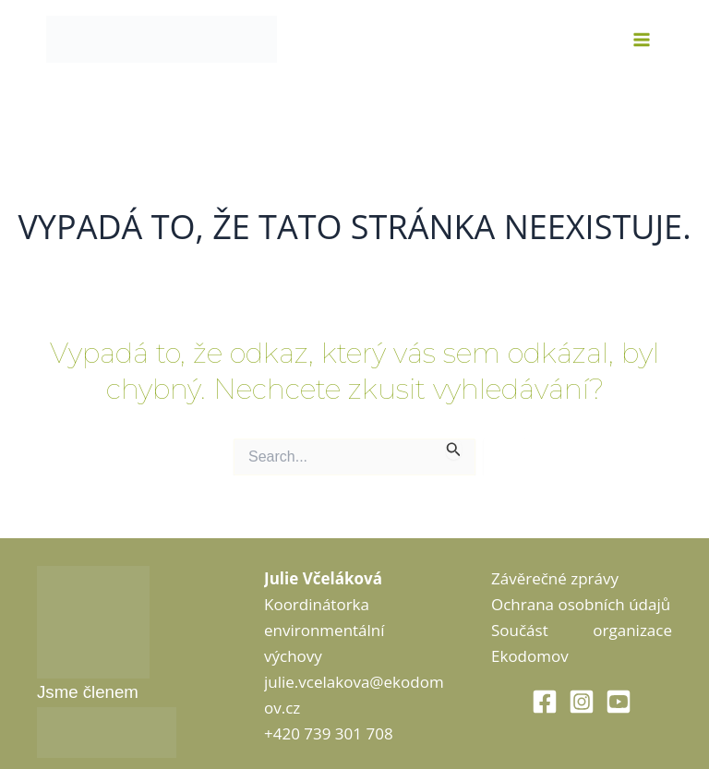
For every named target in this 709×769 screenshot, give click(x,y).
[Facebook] (545, 702)
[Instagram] (582, 702)
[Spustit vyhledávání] (454, 449)
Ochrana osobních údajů (580, 604)
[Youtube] (618, 702)
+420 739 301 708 (328, 733)
